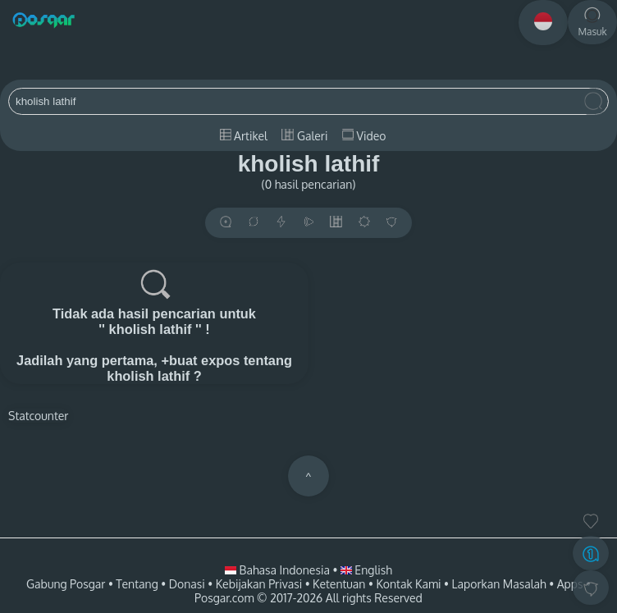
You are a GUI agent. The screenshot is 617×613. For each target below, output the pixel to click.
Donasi (187, 584)
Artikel (243, 136)
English (366, 570)
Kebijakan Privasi (259, 584)
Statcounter (38, 416)
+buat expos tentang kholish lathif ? (199, 368)
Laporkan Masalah (499, 584)
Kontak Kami (408, 584)
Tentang (137, 584)
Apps (570, 584)
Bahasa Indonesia (278, 570)
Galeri (304, 136)
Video (364, 136)
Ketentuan (339, 584)
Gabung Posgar (65, 584)
